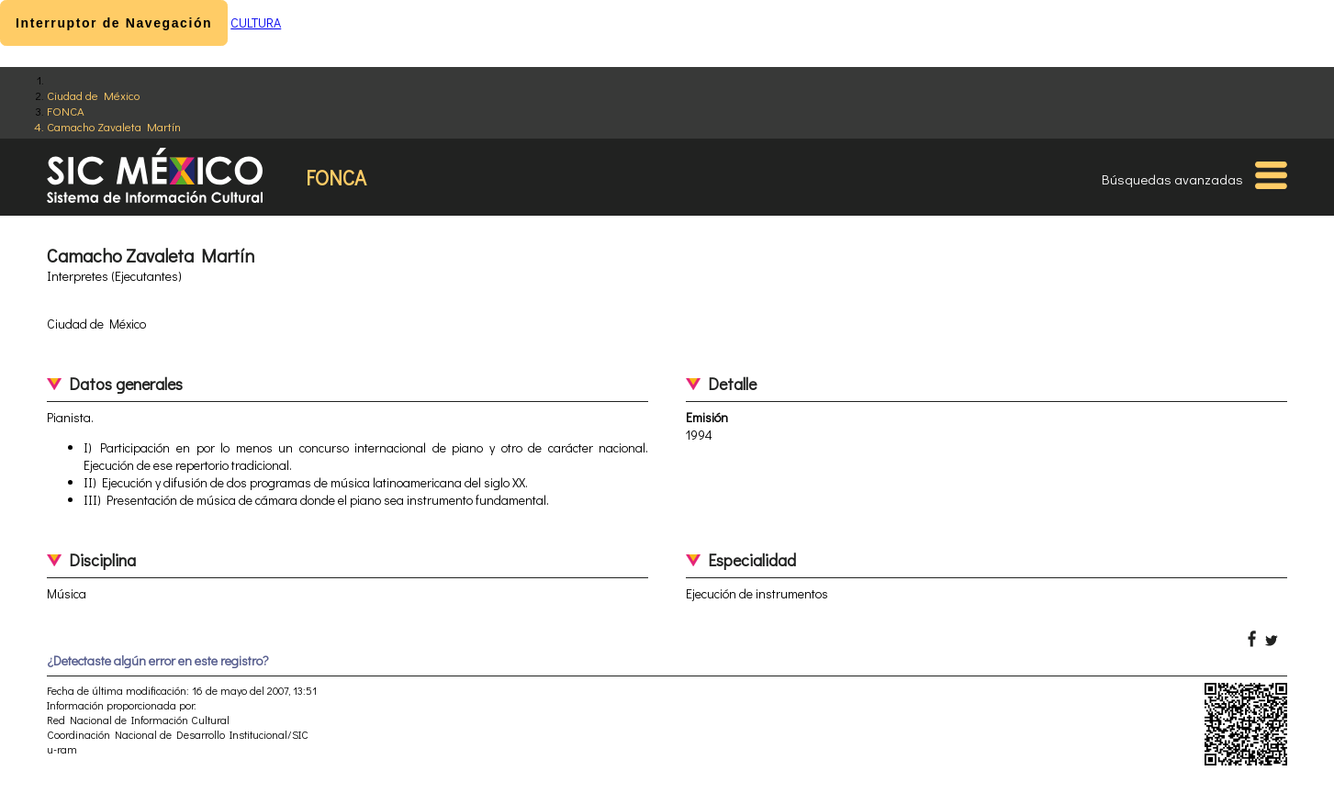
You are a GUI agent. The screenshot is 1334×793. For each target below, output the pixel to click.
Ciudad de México (93, 95)
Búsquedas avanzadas (1172, 179)
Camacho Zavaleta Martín (114, 126)
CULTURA (255, 22)
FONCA (65, 110)
